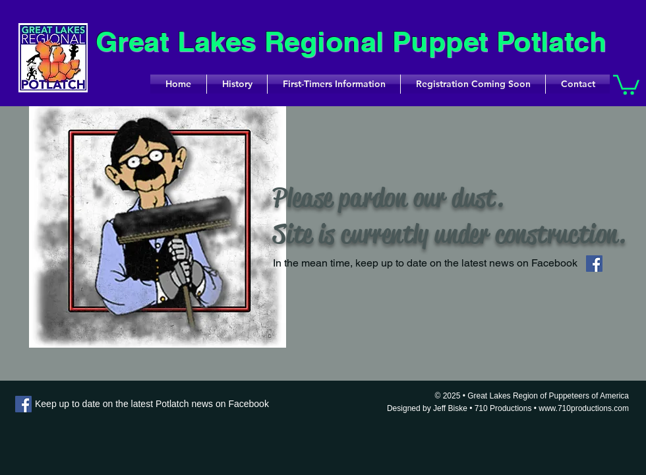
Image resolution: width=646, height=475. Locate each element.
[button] (626, 84)
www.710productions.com (584, 408)
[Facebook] (594, 263)
